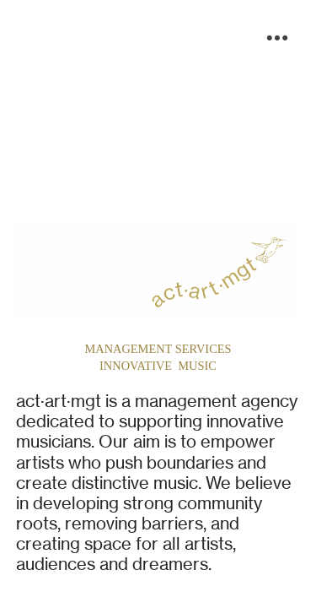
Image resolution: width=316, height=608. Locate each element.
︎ (277, 38)
